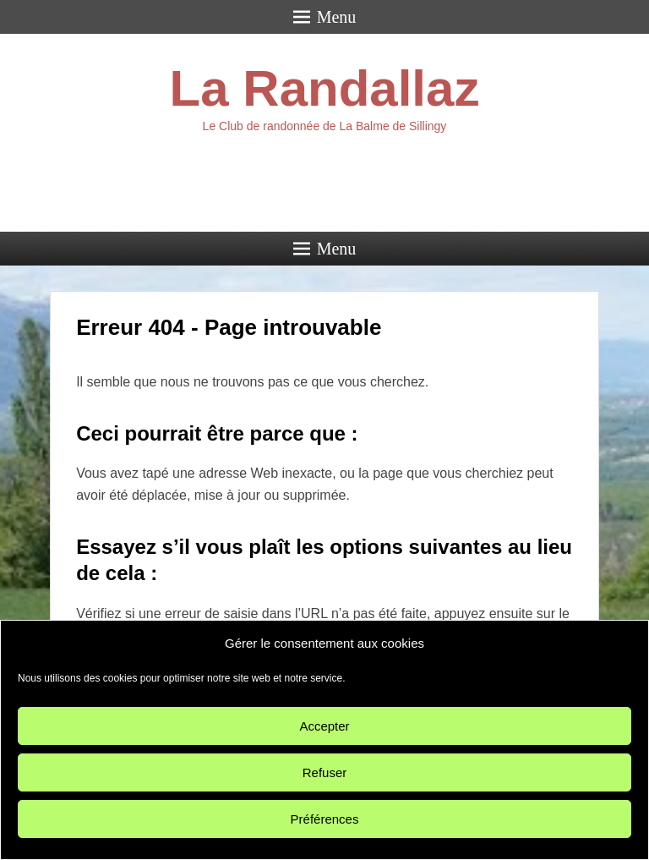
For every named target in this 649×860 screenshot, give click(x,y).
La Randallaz (325, 88)
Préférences (325, 819)
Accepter (324, 726)
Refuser (325, 772)
